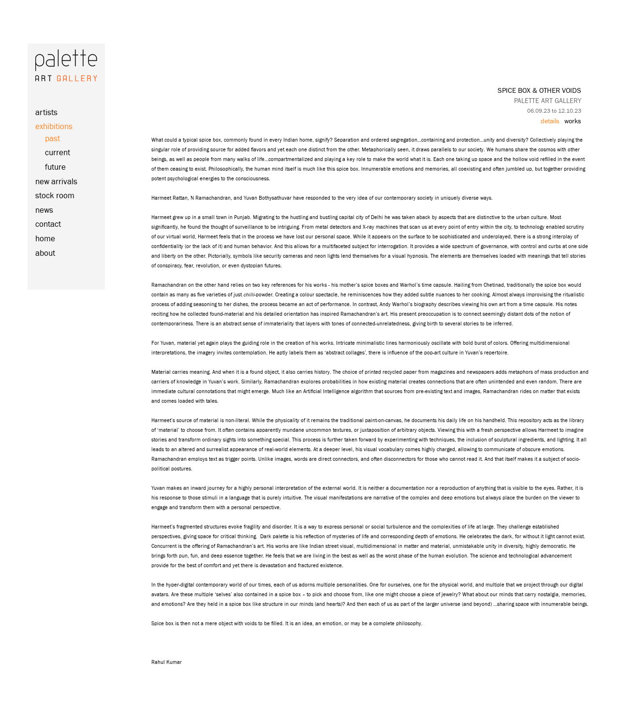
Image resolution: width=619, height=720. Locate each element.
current (57, 153)
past (52, 139)
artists (46, 113)
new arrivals (56, 182)
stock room (54, 196)
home (45, 239)
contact (48, 224)
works (572, 121)
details (550, 121)
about (45, 254)
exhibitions (54, 127)
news (44, 210)
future (55, 167)
